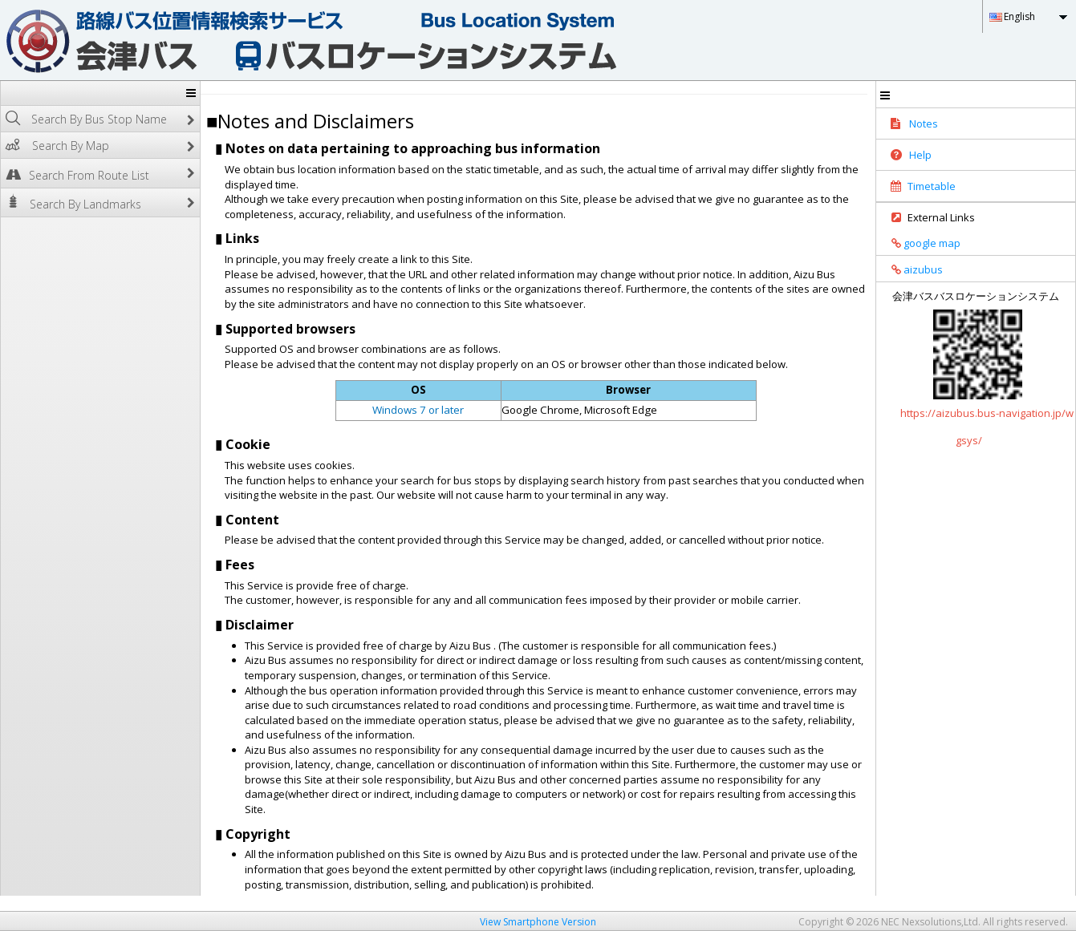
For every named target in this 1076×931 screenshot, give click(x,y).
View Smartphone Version (538, 922)
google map (920, 243)
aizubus (911, 269)
